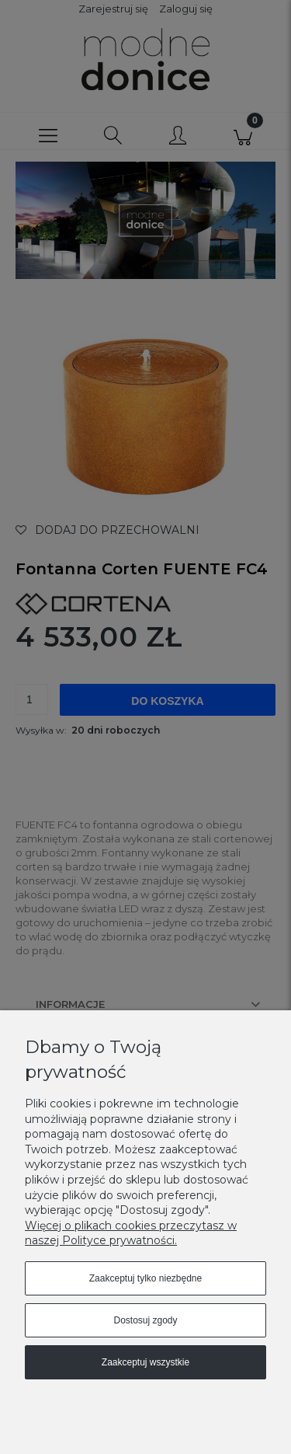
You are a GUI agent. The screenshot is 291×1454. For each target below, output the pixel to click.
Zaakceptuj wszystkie (145, 1362)
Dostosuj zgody (145, 1320)
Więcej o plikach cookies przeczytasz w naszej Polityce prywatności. (131, 1233)
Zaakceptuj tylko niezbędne (145, 1278)
